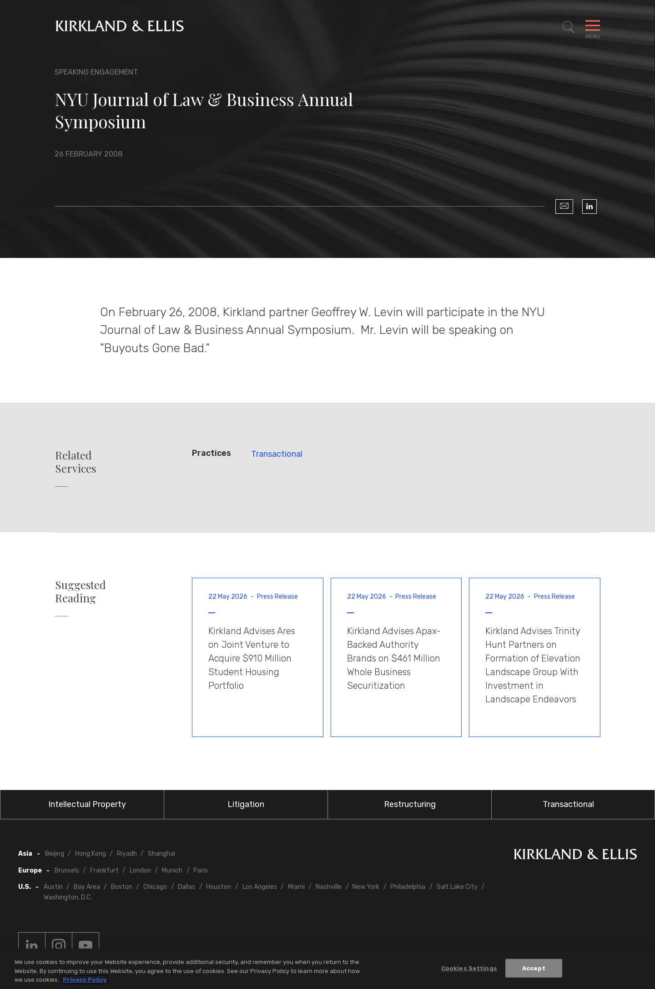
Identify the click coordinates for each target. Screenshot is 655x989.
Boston (121, 887)
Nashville (329, 887)
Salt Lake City (457, 887)
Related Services (75, 461)
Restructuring (410, 804)
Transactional (276, 454)
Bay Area (87, 887)
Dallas (186, 887)
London (140, 870)
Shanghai (161, 854)
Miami (296, 887)
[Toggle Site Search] (568, 27)
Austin (53, 887)
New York (366, 887)
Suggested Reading (80, 591)
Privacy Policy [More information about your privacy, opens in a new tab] (85, 979)
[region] (327, 969)
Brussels (67, 870)
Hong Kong (90, 854)
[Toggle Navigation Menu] (592, 27)
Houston (218, 887)
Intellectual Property (87, 804)
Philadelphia (407, 887)
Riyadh (127, 854)
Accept (533, 967)
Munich (172, 870)
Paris (200, 870)
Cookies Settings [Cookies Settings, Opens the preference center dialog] (469, 967)
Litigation (245, 804)
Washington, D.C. (68, 897)
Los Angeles (259, 887)
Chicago (155, 887)
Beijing (54, 854)
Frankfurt (104, 870)
